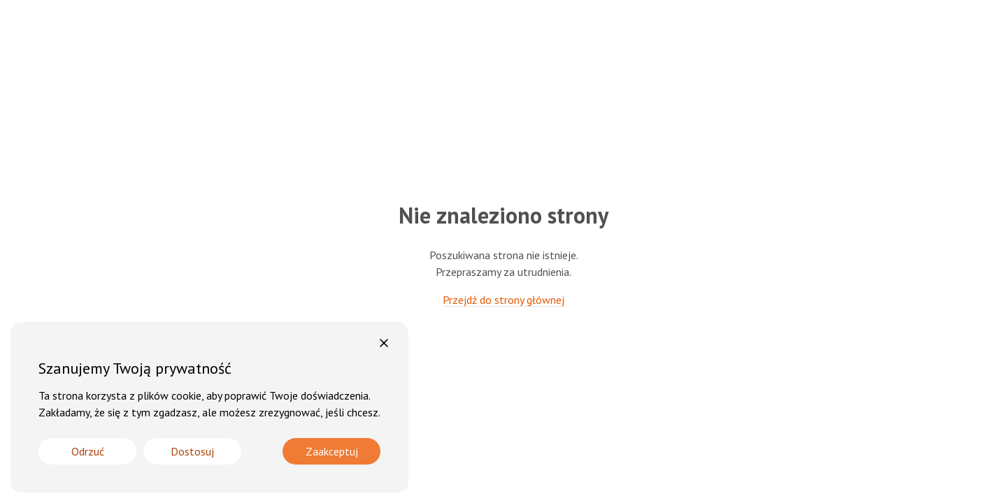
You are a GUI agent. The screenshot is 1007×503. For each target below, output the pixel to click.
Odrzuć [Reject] (87, 451)
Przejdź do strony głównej (503, 300)
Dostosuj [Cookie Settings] (192, 451)
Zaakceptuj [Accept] (332, 451)
